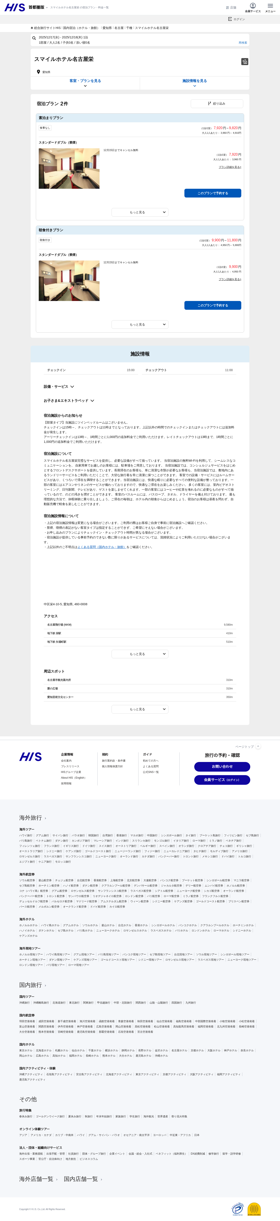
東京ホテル (25, 1050)
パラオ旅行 (78, 835)
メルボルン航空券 (49, 906)
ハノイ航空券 (71, 885)
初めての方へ (151, 760)
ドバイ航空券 (98, 906)
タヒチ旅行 (199, 851)
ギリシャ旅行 (244, 845)
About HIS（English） (74, 777)
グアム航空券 (59, 890)
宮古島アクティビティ (89, 1074)
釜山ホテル (108, 925)
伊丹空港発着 (66, 1026)
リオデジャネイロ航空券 (107, 896)
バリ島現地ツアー (108, 954)
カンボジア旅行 (81, 840)
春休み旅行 (25, 1116)
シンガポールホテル (163, 925)
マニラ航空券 (241, 880)
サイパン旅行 (60, 835)
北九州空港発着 (226, 1026)
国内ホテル (27, 1044)
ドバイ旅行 (227, 856)
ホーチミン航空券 (49, 885)
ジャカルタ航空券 (171, 885)
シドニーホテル (242, 930)
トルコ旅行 (244, 856)
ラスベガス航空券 (140, 890)
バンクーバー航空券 (31, 896)
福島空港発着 (184, 1021)
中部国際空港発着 (205, 1021)
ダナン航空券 (90, 885)
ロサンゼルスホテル (135, 930)
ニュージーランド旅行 (128, 851)
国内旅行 (33, 985)
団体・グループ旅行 (94, 1153)
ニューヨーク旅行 (105, 856)
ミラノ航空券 (191, 896)
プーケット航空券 (192, 880)
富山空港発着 (27, 1026)
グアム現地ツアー (84, 954)
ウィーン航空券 (139, 901)
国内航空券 (27, 1015)
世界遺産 (163, 1116)
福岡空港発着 (206, 1026)
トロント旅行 (191, 856)
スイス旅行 (105, 845)
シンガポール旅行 (171, 835)
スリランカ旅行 (141, 840)
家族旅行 (121, 1116)
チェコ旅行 (226, 845)
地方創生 (71, 1158)
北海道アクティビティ (119, 1074)
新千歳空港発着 (67, 1021)
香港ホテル (141, 925)
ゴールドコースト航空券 (210, 901)
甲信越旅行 (103, 1002)
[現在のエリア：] (38, 8)
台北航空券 (83, 880)
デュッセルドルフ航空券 (33, 901)
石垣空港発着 (126, 1031)
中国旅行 (152, 835)
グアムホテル (71, 925)
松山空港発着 (162, 1026)
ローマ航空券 (171, 896)
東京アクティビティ (147, 1074)
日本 (197, 1135)
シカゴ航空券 (212, 890)
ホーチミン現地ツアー (32, 959)
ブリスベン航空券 (238, 901)
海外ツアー (26, 829)
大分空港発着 (27, 1031)
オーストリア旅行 (126, 845)
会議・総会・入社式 (140, 1153)
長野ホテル (144, 1050)
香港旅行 (121, 835)
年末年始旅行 (104, 1116)
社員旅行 (73, 1153)
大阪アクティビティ (202, 1074)
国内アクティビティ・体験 (37, 1068)
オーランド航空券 (233, 890)
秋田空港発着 (145, 1021)
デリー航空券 (193, 885)
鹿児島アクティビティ (32, 1079)
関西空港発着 (46, 1026)
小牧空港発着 (227, 1021)
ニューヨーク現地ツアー (242, 959)
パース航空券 (27, 906)
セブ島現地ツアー (160, 954)
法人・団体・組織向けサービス (40, 1148)
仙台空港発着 (164, 1021)
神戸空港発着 (85, 1026)
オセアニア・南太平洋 (136, 1135)
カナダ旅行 (148, 856)
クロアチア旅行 (207, 845)
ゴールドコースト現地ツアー (118, 959)
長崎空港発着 (247, 1026)
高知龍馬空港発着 (183, 1026)
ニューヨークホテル (108, 930)
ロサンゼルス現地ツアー (179, 959)
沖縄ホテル (161, 1055)
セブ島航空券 (27, 885)
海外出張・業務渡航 (31, 1153)
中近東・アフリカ (180, 1135)
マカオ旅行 (137, 835)
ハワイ (81, 1135)
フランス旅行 (52, 845)
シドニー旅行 (54, 851)
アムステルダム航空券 (114, 901)
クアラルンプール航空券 (116, 885)
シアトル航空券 (164, 890)
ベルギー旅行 (148, 845)
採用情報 (66, 783)
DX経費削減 (198, 1153)
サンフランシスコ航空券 (112, 890)
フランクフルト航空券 (215, 896)
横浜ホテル (111, 1050)
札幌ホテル (61, 1050)
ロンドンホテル (201, 930)
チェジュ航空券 (64, 880)
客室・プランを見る (85, 83)
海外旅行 (33, 817)
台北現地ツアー (183, 954)
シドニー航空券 (161, 901)
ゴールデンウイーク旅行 (50, 1116)
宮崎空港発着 (66, 1031)
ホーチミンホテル (243, 925)
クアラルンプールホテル (214, 925)
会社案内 (66, 760)
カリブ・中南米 (64, 1135)
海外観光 (149, 1116)
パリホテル (181, 930)
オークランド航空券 (75, 906)
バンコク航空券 (169, 880)
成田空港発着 (46, 1021)
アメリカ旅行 (240, 851)
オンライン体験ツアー (34, 1129)
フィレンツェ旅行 (29, 845)
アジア (23, 1135)
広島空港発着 (104, 1026)
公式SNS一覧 (151, 772)
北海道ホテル (44, 1050)
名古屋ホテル (179, 1050)
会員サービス (253, 7)
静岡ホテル (128, 1050)
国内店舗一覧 (83, 1179)
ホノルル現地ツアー (31, 954)
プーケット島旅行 (210, 835)
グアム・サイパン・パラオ (104, 1135)
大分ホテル (125, 1055)
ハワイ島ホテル (50, 925)
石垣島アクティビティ (59, 1074)
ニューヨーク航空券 (188, 890)
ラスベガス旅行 (53, 856)
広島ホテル (42, 1055)
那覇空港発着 (107, 1031)
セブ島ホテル (66, 930)
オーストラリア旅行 (31, 851)
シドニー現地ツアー (150, 959)
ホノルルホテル (28, 925)
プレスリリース (70, 766)
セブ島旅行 (252, 835)
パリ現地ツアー (55, 964)
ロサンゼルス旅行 (29, 856)
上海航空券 (116, 880)
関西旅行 (141, 1002)
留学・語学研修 (231, 1153)
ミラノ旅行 (215, 840)
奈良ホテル (247, 1050)
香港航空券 (100, 880)
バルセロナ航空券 (62, 901)
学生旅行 (135, 1116)
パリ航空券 (153, 896)
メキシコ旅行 (210, 856)
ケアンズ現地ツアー (85, 959)
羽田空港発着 (27, 1021)
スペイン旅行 (167, 845)
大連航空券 (150, 880)
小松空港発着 (247, 1021)
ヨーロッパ (159, 1135)
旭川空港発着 (87, 1021)
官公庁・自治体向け (50, 1158)
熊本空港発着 (46, 1031)
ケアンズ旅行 (73, 851)
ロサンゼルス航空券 (82, 890)
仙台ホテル (78, 1050)
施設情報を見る (194, 83)
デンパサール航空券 (146, 885)
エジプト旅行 (27, 861)
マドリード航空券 (86, 901)
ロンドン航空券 (134, 896)
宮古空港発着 (145, 1031)
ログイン (239, 19)
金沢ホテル (161, 1050)
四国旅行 (177, 1002)
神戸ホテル (230, 1050)
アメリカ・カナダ (41, 1135)
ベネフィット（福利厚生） (171, 1153)
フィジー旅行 (152, 851)
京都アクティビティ (174, 1074)
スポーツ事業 (27, 1158)
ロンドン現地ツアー (31, 964)
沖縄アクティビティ (31, 1074)
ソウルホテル (90, 925)
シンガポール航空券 (218, 880)
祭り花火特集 (179, 1116)
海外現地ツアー (29, 948)
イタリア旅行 (181, 840)
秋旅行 (89, 1116)
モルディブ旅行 (219, 851)
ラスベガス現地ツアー (211, 959)
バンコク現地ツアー (134, 954)
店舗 (231, 7)
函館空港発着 (107, 1021)
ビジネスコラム (89, 1158)
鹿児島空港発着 (86, 1031)
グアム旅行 (42, 835)
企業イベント (117, 1153)
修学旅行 (213, 1153)
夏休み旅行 (74, 1116)
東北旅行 (74, 1002)
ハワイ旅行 (25, 835)
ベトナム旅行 (44, 840)
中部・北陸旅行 (123, 1002)
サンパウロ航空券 (78, 896)
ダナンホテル (46, 930)
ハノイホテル (27, 930)
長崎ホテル (92, 1055)
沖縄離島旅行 (41, 1002)
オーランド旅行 (129, 856)
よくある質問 (151, 766)
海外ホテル (27, 919)
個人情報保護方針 (112, 766)
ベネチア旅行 (234, 840)
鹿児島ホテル (143, 1055)
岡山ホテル (25, 1055)
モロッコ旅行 (63, 861)
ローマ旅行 (199, 840)
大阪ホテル (213, 1050)
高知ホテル (59, 1055)
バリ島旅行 (25, 840)
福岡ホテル (75, 1055)
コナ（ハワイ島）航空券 (33, 890)
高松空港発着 (142, 1026)
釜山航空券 (45, 880)
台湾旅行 (107, 835)
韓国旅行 (93, 835)
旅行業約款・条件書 (114, 760)
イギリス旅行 (71, 845)
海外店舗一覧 (39, 1179)
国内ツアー (26, 997)
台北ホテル (124, 925)
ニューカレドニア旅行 (177, 851)
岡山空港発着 (123, 1026)
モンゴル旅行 (162, 840)
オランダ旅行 (186, 845)
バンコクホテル (187, 925)
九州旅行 (191, 1002)
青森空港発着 (126, 1021)
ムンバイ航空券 (214, 885)
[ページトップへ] (258, 746)
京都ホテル (197, 1050)
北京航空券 (133, 880)
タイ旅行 (191, 835)
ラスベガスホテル (161, 930)
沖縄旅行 (24, 1002)
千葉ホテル (95, 1050)
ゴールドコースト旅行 (98, 851)
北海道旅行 (59, 1002)
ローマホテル (221, 930)
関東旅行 (88, 1002)
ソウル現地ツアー (206, 954)
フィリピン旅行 (233, 835)
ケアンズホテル (28, 935)
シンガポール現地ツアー (234, 954)
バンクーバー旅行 (168, 856)
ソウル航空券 (27, 880)
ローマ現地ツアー (78, 964)
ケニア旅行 (45, 861)
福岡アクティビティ (229, 1074)
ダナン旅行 (61, 840)
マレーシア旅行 (103, 840)
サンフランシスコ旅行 (79, 856)
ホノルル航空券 (236, 885)
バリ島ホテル (85, 930)
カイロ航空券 (117, 906)
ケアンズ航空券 (183, 901)
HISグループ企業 (71, 772)
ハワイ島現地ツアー (58, 954)
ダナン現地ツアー (59, 959)
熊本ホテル (109, 1055)
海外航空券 (27, 874)
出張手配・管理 (55, 1153)
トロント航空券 (55, 896)
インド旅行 (122, 840)
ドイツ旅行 (88, 845)
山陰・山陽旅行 (159, 1002)
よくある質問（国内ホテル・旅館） (101, 547)
